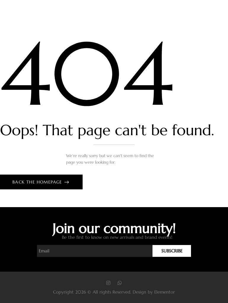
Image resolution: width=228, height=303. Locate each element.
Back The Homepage (38, 182)
